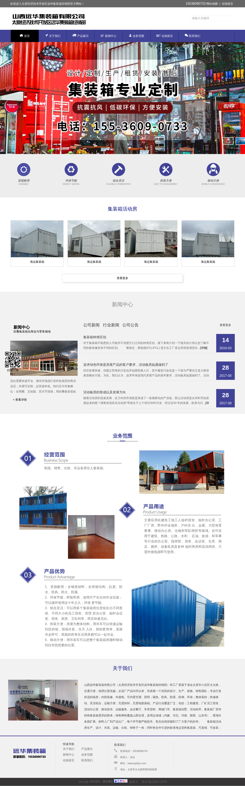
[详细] (203, 347)
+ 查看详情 (20, 399)
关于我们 (52, 36)
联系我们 (192, 36)
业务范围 (136, 36)
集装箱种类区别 (94, 337)
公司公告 (130, 325)
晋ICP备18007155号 (154, 781)
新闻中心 (108, 36)
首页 (25, 36)
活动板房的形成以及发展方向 (104, 392)
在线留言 (227, 3)
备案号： (127, 781)
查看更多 (122, 278)
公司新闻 (91, 325)
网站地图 (212, 3)
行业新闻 (111, 325)
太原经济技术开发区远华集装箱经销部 (46, 3)
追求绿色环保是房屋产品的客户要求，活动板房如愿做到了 (125, 364)
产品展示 (80, 36)
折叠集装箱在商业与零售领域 (32, 331)
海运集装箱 (37, 261)
